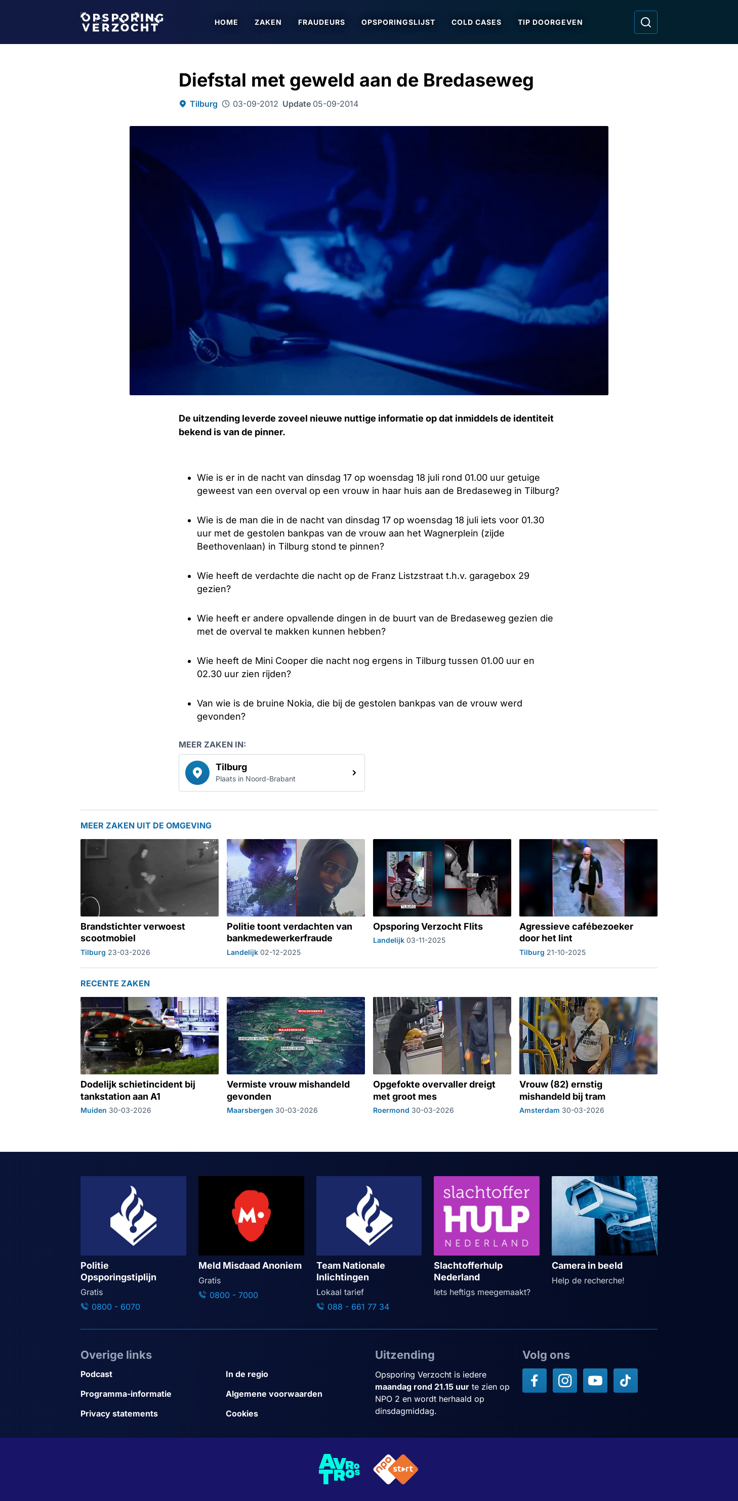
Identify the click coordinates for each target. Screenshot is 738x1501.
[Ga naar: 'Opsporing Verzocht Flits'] (442, 898)
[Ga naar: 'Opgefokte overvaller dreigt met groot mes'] (442, 1056)
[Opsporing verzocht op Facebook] (534, 1380)
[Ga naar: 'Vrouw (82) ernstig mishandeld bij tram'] (588, 1056)
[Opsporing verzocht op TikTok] (625, 1380)
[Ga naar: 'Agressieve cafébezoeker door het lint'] (588, 898)
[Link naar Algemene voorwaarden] (294, 1394)
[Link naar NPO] (396, 1469)
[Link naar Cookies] (294, 1414)
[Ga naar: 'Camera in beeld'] (605, 1231)
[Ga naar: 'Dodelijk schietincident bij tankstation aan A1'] (149, 1056)
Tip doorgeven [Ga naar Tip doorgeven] (550, 22)
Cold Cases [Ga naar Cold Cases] (477, 22)
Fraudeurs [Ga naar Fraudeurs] (321, 22)
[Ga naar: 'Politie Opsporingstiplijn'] (133, 1244)
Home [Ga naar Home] (226, 22)
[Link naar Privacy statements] (149, 1414)
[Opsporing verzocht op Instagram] (565, 1380)
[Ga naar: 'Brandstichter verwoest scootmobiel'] (149, 898)
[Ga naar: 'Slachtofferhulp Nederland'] (487, 1237)
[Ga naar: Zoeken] (646, 22)
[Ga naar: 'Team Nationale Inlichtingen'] (369, 1244)
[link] (272, 772)
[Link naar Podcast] (149, 1374)
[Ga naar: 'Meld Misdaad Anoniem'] (251, 1238)
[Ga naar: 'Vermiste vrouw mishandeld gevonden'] (296, 1056)
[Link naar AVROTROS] (339, 1469)
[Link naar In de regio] (294, 1374)
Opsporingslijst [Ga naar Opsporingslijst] (398, 22)
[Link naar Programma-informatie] (149, 1394)
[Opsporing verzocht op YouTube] (595, 1380)
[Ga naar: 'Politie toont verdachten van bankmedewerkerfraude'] (296, 898)
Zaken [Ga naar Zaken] (268, 22)
